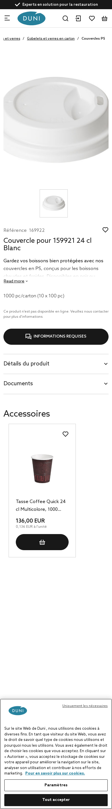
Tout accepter (56, 800)
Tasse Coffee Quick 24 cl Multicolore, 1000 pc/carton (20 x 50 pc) (41, 506)
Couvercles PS (93, 39)
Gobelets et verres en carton (51, 39)
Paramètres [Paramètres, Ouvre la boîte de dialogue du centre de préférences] (56, 785)
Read (14, 281)
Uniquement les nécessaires (85, 706)
